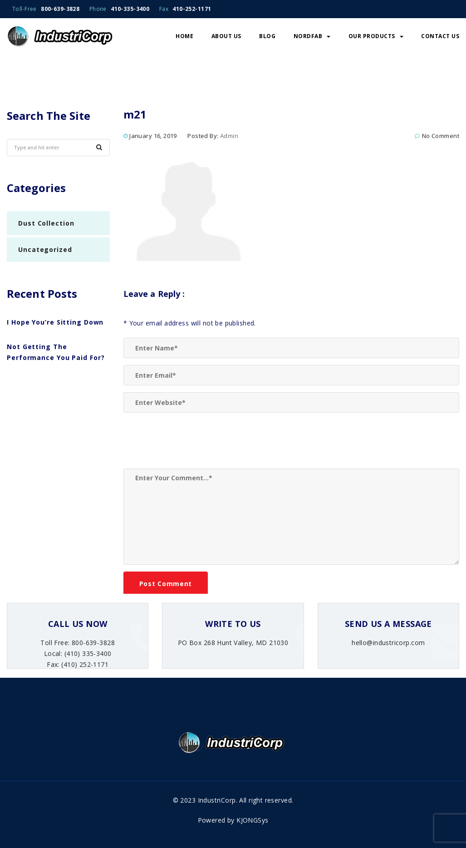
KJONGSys (252, 820)
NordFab (312, 36)
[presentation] (192, 441)
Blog (267, 36)
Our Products (375, 36)
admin (229, 136)
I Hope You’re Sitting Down (55, 322)
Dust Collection (46, 223)
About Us (226, 36)
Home (184, 36)
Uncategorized (45, 249)
